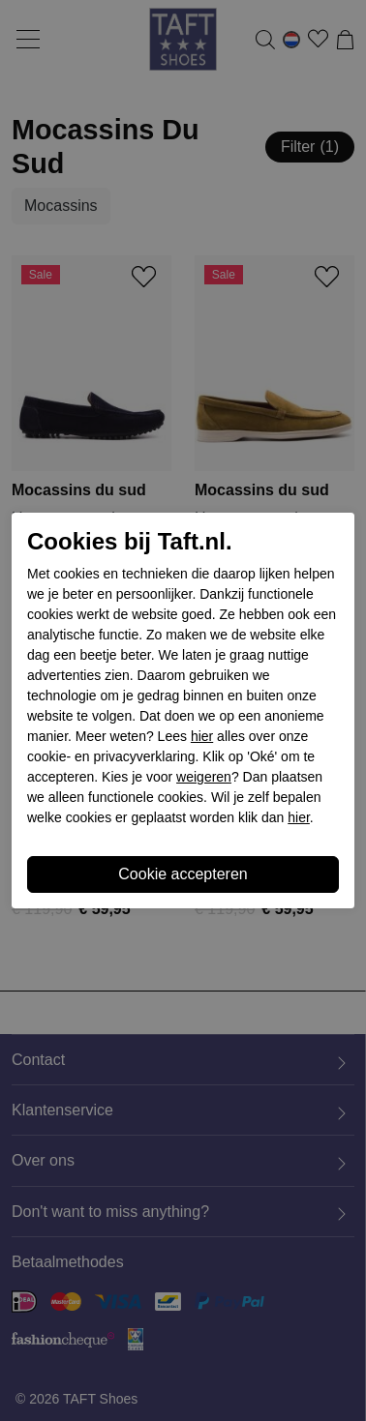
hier (202, 736)
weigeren (203, 777)
